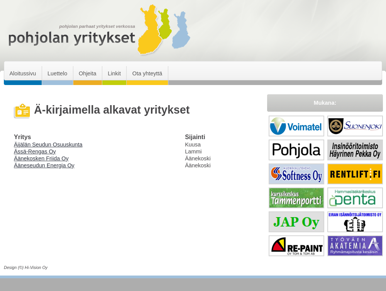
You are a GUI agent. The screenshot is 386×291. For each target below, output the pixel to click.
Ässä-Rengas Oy (35, 151)
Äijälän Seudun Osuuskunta (48, 144)
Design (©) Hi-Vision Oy (25, 267)
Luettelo (57, 73)
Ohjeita (87, 73)
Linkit (114, 73)
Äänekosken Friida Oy (41, 158)
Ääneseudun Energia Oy (44, 165)
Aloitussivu (22, 73)
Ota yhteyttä (147, 73)
